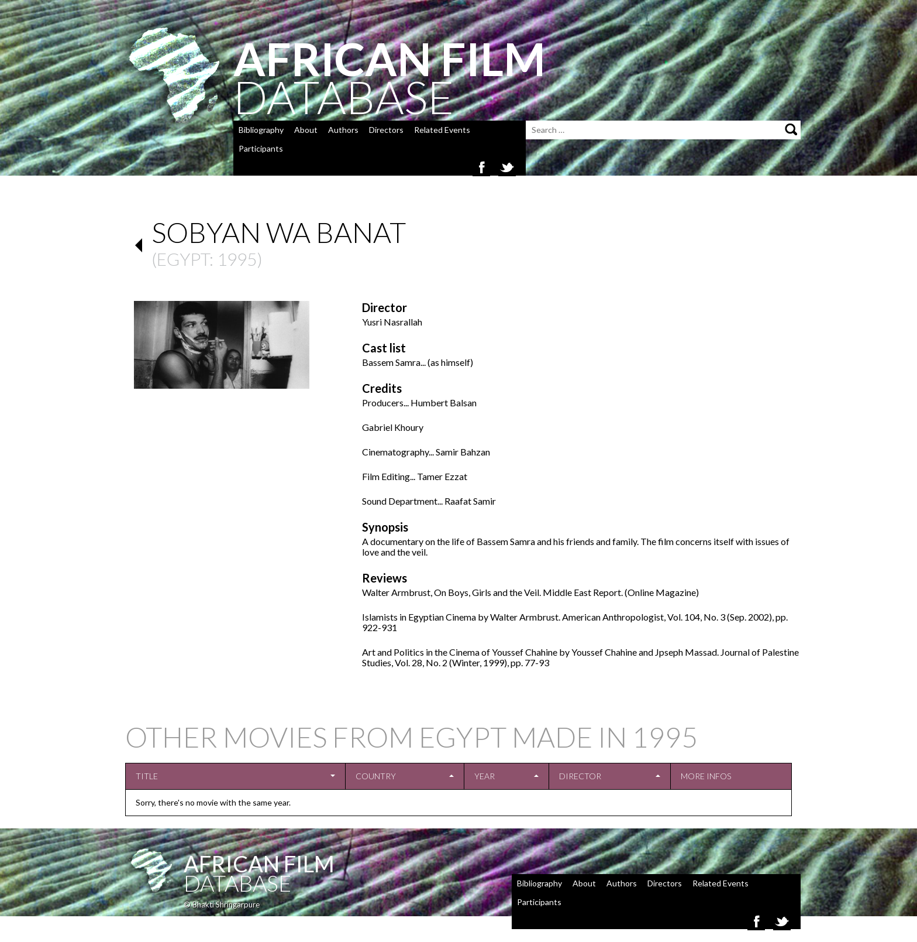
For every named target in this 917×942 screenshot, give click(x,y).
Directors (386, 130)
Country (376, 776)
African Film (259, 863)
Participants (261, 148)
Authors (343, 130)
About (306, 130)
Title (147, 776)
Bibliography (261, 130)
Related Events (442, 130)
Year (484, 776)
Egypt (183, 258)
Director (580, 776)
